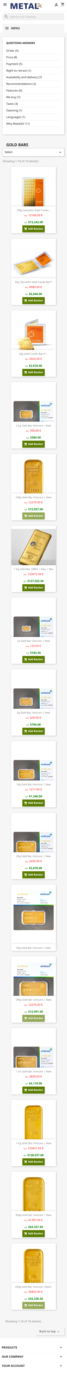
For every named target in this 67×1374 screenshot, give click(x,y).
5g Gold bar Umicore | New (33, 712)
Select (33, 152)
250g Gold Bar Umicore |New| (33, 1286)
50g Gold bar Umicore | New (33, 947)
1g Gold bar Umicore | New (33, 641)
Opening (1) (14, 110)
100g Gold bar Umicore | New (33, 497)
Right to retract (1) (18, 70)
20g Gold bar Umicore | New (33, 856)
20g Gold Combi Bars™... (33, 353)
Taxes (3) (12, 104)
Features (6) (14, 90)
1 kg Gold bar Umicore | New (33, 1143)
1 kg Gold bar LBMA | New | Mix (33, 569)
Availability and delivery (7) (24, 77)
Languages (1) (15, 117)
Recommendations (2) (21, 84)
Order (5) (12, 51)
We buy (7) (13, 97)
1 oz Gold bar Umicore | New (33, 1071)
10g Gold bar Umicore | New (33, 784)
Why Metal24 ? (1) (18, 124)
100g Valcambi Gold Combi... (33, 210)
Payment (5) (14, 64)
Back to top (50, 1331)
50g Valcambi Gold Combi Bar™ (33, 282)
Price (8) (11, 57)
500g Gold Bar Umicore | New (33, 1215)
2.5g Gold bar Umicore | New (33, 425)
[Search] (33, 16)
